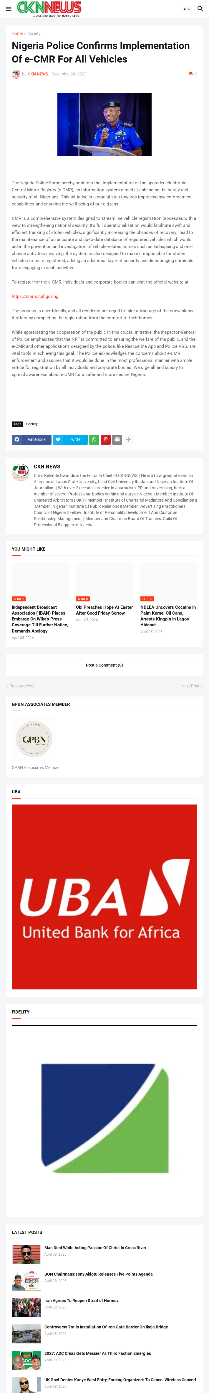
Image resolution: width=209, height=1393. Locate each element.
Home (17, 33)
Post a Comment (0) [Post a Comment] (104, 665)
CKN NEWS (47, 466)
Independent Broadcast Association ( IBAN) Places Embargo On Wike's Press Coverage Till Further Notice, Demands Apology (40, 619)
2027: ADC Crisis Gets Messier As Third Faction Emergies (97, 1353)
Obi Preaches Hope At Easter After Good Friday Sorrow (104, 610)
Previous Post (22, 686)
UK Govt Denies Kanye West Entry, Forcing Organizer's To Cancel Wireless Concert (120, 1379)
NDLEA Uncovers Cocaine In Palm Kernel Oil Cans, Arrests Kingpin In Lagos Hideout (168, 616)
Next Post (191, 686)
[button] (8, 9)
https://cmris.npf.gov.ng (35, 296)
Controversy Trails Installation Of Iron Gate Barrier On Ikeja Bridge (106, 1327)
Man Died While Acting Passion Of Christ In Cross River (95, 1247)
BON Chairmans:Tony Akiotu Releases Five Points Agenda (98, 1274)
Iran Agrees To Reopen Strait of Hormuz (81, 1300)
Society (34, 33)
